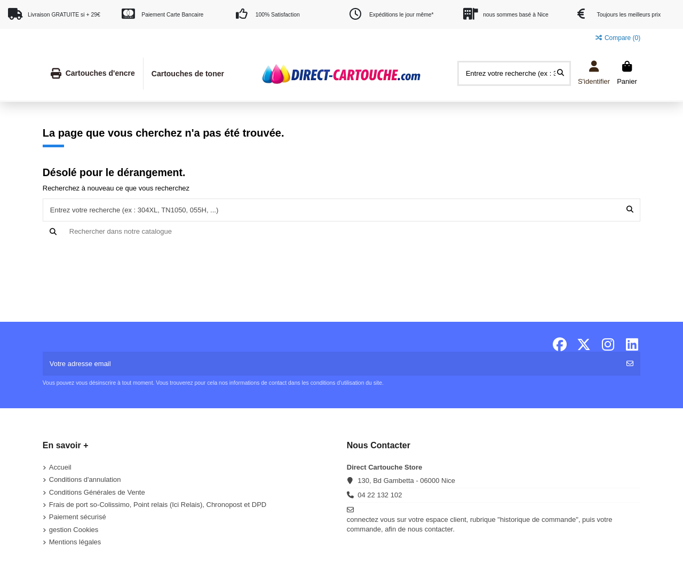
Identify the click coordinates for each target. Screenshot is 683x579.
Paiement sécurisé (77, 517)
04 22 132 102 (380, 495)
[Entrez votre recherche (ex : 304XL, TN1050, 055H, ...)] (560, 73)
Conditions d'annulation (85, 479)
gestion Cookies (74, 530)
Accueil (60, 467)
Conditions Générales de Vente (97, 492)
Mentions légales (75, 542)
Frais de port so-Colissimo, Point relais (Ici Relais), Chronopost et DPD (157, 505)
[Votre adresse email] (332, 364)
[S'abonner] (630, 364)
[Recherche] (342, 231)
